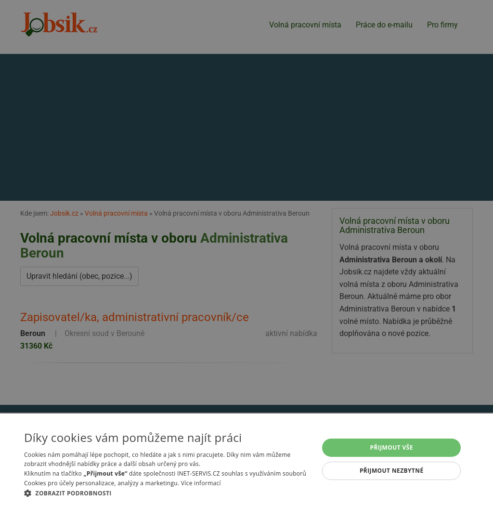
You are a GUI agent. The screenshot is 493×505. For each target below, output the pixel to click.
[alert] (246, 252)
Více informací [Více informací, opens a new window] (201, 483)
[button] (167, 493)
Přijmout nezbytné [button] (392, 470)
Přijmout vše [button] (391, 447)
